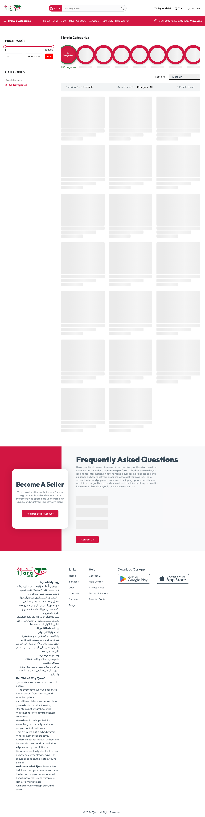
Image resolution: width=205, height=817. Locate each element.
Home (46, 20)
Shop (55, 20)
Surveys (73, 599)
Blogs (72, 605)
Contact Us (87, 539)
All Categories (18, 85)
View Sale (196, 20)
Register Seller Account (40, 513)
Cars (63, 20)
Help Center (122, 20)
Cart (178, 8)
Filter (49, 56)
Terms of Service (98, 593)
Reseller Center (98, 599)
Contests (81, 20)
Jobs (71, 20)
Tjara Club (107, 20)
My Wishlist (162, 8)
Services (94, 20)
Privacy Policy (96, 587)
